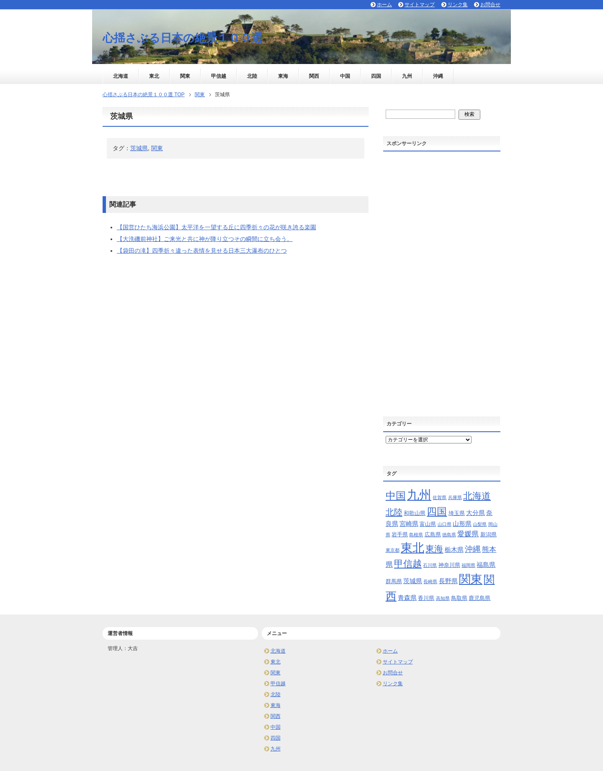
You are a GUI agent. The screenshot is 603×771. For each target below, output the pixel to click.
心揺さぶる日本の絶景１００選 (183, 38)
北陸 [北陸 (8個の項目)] (394, 512)
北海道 (120, 76)
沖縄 (438, 76)
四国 (376, 76)
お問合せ (393, 673)
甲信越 (218, 76)
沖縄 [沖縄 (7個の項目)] (473, 549)
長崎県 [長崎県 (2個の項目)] (430, 581)
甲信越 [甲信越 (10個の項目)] (408, 563)
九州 (407, 76)
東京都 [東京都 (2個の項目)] (392, 550)
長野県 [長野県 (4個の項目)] (448, 580)
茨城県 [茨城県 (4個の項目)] (412, 580)
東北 (154, 76)
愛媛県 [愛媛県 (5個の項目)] (468, 534)
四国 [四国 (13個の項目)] (437, 511)
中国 (345, 76)
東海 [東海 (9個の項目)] (434, 548)
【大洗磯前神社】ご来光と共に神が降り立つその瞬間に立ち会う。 (205, 239)
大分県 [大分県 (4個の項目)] (475, 512)
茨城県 (139, 148)
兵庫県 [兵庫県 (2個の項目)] (455, 497)
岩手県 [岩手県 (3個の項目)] (400, 534)
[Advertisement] (442, 281)
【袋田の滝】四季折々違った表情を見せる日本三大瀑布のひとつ (202, 250)
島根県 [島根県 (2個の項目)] (416, 534)
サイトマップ (398, 662)
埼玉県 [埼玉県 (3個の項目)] (456, 513)
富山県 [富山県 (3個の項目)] (428, 524)
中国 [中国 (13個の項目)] (396, 495)
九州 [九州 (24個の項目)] (419, 495)
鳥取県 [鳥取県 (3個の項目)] (459, 598)
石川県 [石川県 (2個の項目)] (430, 565)
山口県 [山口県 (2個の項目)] (444, 524)
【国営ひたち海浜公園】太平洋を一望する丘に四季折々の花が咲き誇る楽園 (216, 227)
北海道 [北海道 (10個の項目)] (477, 496)
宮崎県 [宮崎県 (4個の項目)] (408, 523)
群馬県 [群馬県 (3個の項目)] (394, 581)
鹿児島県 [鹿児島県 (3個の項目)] (479, 598)
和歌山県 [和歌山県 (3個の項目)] (414, 513)
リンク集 (393, 683)
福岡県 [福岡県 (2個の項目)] (468, 565)
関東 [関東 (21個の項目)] (470, 579)
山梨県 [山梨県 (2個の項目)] (480, 524)
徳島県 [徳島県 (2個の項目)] (449, 534)
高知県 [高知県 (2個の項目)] (443, 598)
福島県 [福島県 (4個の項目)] (486, 564)
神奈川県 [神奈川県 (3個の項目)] (449, 565)
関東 (185, 76)
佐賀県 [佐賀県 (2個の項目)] (439, 497)
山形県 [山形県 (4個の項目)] (462, 523)
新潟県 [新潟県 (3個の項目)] (488, 534)
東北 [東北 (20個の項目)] (412, 547)
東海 (283, 76)
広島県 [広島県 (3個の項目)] (433, 534)
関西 (314, 76)
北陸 (252, 76)
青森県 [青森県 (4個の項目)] (407, 597)
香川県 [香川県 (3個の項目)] (426, 598)
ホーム (390, 651)
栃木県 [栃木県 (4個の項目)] (454, 549)
